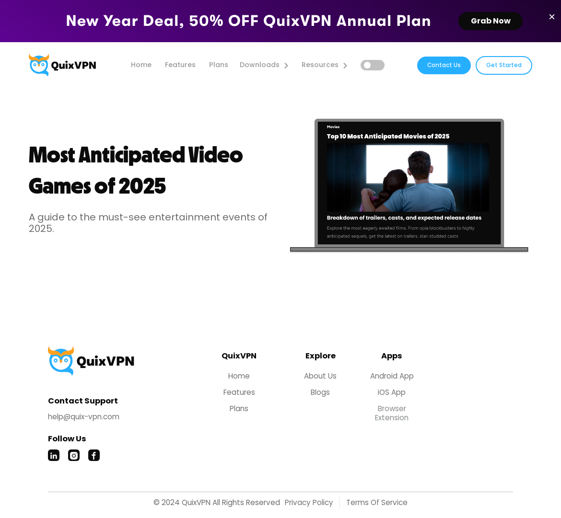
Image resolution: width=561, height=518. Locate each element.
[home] (62, 65)
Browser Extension (392, 413)
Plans (218, 64)
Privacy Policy (309, 502)
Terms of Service (377, 502)
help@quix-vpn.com (83, 417)
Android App (392, 376)
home (141, 64)
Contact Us (444, 65)
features (180, 64)
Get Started (504, 65)
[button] (264, 65)
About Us (320, 376)
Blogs (320, 392)
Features (239, 392)
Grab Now (491, 20)
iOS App (392, 392)
